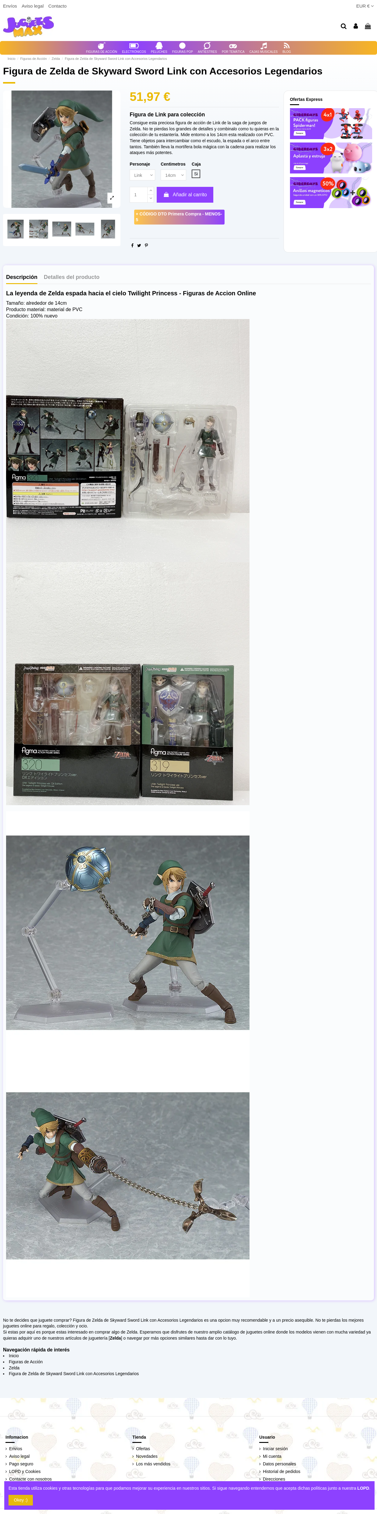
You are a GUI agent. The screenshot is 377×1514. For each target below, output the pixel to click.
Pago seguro (21, 1463)
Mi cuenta (272, 1456)
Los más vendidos (153, 1463)
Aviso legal (33, 6)
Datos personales (279, 1463)
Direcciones (274, 1479)
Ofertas (143, 1448)
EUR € (365, 6)
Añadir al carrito (185, 194)
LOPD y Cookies (24, 1471)
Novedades (147, 1456)
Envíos (10, 6)
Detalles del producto (71, 277)
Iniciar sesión (275, 1448)
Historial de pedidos (281, 1471)
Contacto (57, 6)
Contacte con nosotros (30, 1479)
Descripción (21, 277)
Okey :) (21, 1500)
